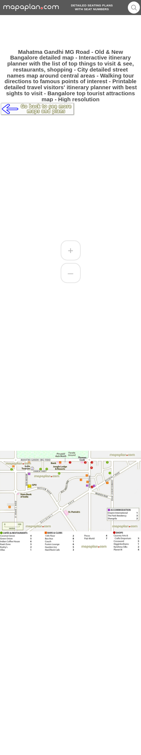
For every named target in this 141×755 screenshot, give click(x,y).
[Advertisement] (70, 32)
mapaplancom (31, 7)
